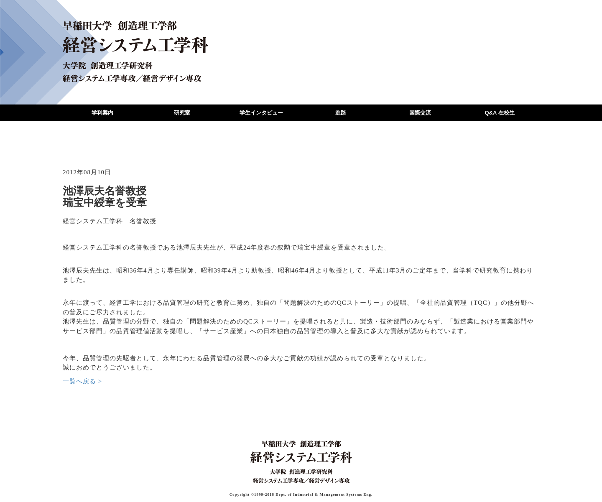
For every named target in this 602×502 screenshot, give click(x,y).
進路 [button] (340, 113)
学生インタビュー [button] (261, 113)
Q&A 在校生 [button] (499, 113)
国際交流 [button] (420, 113)
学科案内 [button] (102, 113)
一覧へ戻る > (82, 381)
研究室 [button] (182, 113)
